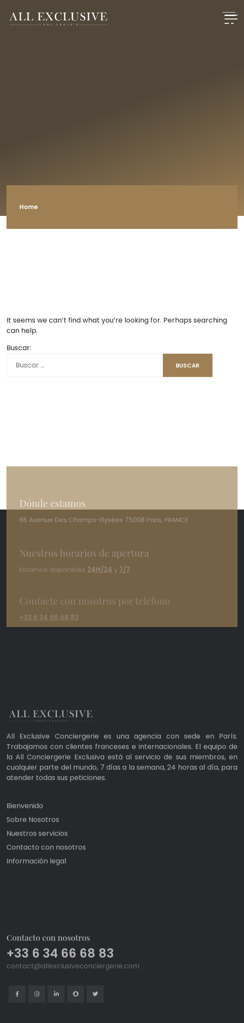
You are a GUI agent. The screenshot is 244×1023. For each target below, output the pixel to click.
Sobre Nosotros (32, 833)
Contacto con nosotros (46, 861)
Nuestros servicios (37, 847)
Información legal (36, 875)
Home (28, 207)
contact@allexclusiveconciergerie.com (72, 991)
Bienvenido (24, 819)
